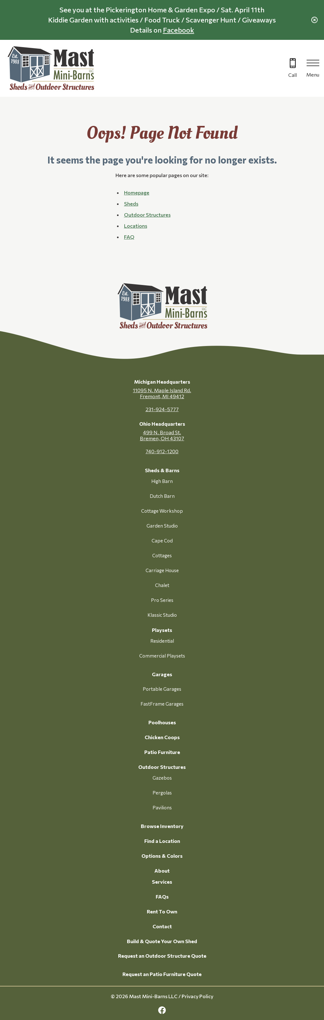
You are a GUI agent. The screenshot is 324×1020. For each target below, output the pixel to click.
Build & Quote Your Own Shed (162, 941)
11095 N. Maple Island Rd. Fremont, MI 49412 (162, 393)
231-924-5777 (162, 409)
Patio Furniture (162, 752)
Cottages (162, 555)
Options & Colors (162, 856)
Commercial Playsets (162, 655)
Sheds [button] (131, 204)
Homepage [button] (136, 192)
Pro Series (162, 600)
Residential (162, 641)
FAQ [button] (129, 237)
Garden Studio (162, 526)
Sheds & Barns (162, 470)
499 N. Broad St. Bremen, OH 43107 (162, 435)
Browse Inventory (162, 826)
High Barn (162, 481)
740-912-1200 (162, 451)
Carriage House (162, 570)
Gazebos (162, 778)
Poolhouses (162, 722)
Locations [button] (135, 226)
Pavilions (162, 807)
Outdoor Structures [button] (147, 215)
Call (292, 75)
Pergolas (162, 792)
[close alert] (314, 20)
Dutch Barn (162, 496)
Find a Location (162, 841)
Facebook (178, 30)
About (162, 871)
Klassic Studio (162, 615)
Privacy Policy (197, 996)
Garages (162, 674)
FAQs (162, 896)
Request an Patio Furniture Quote (162, 974)
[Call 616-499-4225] (292, 68)
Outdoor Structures (162, 767)
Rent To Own (162, 911)
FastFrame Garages (162, 704)
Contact (162, 926)
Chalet (162, 585)
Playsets (162, 630)
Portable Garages (162, 689)
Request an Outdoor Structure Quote (162, 956)
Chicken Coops (162, 737)
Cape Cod (162, 540)
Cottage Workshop (162, 511)
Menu (312, 74)
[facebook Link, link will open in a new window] (162, 1010)
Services (162, 882)
